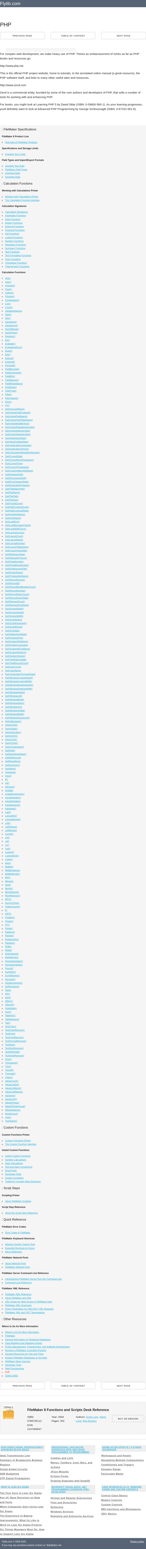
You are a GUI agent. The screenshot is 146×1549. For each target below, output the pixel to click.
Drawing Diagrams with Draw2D (70, 1481)
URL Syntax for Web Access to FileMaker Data (28, 1301)
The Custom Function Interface (20, 1144)
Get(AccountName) (15, 409)
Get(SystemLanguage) (16, 645)
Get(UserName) (13, 670)
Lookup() (9, 852)
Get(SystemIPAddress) (16, 641)
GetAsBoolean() (13, 721)
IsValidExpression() (14, 794)
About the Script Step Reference (21, 1213)
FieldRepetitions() (14, 383)
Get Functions (12, 233)
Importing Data (12, 173)
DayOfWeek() (12, 329)
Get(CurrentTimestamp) (17, 467)
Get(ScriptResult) (14, 627)
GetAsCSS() (11, 725)
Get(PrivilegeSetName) (16, 576)
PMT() (8, 914)
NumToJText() (12, 903)
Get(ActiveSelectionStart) (18, 434)
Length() (9, 834)
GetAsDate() (11, 728)
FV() (7, 405)
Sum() (8, 1012)
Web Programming (14, 1368)
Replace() (10, 943)
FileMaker (10, 1336)
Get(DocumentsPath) (15, 478)
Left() (7, 823)
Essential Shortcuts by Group (19, 1248)
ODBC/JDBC (11, 1375)
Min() (7, 877)
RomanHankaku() (14, 961)
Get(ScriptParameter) (16, 623)
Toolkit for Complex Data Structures (23, 1181)
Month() (9, 888)
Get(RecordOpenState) (16, 598)
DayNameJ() (11, 325)
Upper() (9, 1077)
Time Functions (13, 259)
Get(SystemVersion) (15, 656)
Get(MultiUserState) (15, 554)
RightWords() (11, 957)
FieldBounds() (12, 369)
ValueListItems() (13, 1088)
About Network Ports (15, 1263)
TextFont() (10, 1033)
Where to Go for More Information (22, 1332)
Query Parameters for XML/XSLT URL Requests (29, 1309)
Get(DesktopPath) (14, 474)
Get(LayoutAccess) (14, 532)
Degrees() (10, 336)
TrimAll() (9, 1070)
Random (9, 935)
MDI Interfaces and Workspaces (121, 1509)
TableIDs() (10, 1015)
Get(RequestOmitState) (17, 605)
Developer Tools (13, 1174)
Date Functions (12, 219)
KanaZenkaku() (13, 801)
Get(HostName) (13, 518)
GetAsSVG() (11, 736)
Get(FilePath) (12, 496)
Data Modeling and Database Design (23, 1343)
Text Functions (12, 252)
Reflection (57, 1507)
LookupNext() (12, 855)
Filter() (8, 394)
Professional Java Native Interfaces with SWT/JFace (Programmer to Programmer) (71, 1449)
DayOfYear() (11, 332)
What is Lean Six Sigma (15, 1487)
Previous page (22, 36)
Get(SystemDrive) (14, 638)
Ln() (7, 845)
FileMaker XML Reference (18, 1294)
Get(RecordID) (12, 583)
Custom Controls (111, 1504)
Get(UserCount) (13, 667)
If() (6, 779)
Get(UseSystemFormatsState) (20, 674)
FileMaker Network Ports (17, 1267)
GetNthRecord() (13, 757)
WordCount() (11, 1113)
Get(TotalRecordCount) (16, 663)
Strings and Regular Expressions (71, 1498)
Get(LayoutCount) (14, 536)
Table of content (73, 36)
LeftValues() (11, 827)
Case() (8, 289)
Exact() (8, 351)
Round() (9, 968)
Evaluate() (10, 343)
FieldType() (10, 391)
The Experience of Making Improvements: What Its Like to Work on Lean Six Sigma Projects (21, 1520)
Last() (8, 812)
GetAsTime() (11, 743)
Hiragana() (10, 772)
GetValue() (10, 768)
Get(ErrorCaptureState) (17, 481)
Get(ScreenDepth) (14, 608)
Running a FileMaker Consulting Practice (25, 1350)
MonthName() (12, 892)
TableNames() (12, 1019)
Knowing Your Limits (15, 154)
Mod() (8, 885)
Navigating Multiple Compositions (122, 1460)
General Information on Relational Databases (27, 1339)
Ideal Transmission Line (15, 1455)
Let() (7, 837)
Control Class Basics (114, 1495)
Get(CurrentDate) (14, 456)
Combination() (12, 300)
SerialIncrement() (14, 983)
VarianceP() (11, 1099)
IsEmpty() (10, 787)
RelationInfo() (12, 939)
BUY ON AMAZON (128, 1419)
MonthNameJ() (12, 895)
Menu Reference (13, 1251)
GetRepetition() (12, 761)
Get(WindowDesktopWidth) (19, 689)
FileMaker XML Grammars (18, 1305)
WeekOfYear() (12, 1103)
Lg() (7, 841)
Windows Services (62, 1511)
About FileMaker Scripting (18, 1201)
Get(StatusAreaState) (16, 634)
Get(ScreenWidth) (14, 616)
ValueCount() (11, 1081)
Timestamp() (11, 1063)
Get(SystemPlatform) (15, 652)
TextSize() (10, 1044)
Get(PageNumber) (14, 561)
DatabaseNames (13, 311)
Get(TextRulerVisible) (15, 659)
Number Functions (14, 241)
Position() (10, 917)
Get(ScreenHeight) (14, 612)
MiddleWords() (12, 874)
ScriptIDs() (10, 972)
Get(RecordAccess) (15, 579)
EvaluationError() (13, 347)
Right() (8, 950)
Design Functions (14, 223)
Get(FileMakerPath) (15, 489)
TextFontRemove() (14, 1037)
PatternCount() (12, 906)
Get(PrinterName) (14, 572)
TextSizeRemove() (14, 1048)
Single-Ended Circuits (14, 1469)
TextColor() (10, 1026)
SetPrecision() (12, 986)
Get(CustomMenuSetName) (19, 470)
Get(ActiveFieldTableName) (19, 420)
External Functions (14, 226)
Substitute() (11, 1008)
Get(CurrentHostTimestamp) (19, 460)
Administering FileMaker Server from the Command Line (33, 1279)
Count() (9, 307)
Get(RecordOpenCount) (17, 594)
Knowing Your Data (14, 166)
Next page (123, 36)
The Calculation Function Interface (22, 200)
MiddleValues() (12, 870)
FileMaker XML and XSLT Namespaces (25, 1312)
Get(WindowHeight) (15, 692)
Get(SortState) (12, 630)
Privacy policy (137, 1541)
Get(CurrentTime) (14, 463)
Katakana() (10, 808)
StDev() (9, 1001)
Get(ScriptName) (13, 619)
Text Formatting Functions (18, 255)
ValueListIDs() (12, 1084)
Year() (8, 1117)
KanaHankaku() (13, 797)
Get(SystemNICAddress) (17, 649)
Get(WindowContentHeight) (19, 678)
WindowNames (12, 1110)
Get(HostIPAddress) (15, 514)
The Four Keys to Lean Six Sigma (21, 1493)
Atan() (8, 282)
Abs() (8, 278)
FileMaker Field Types (16, 169)
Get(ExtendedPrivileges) (17, 485)
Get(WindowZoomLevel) (17, 717)
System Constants (14, 1178)
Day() (8, 318)
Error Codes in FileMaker (17, 1232)
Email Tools (11, 1170)
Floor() (8, 402)
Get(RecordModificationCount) (20, 587)
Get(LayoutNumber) (15, 543)
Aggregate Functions (15, 215)
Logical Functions (14, 237)
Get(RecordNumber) (15, 590)
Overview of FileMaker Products (21, 142)
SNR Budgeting (9, 1474)
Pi (6, 910)
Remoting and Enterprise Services (72, 1516)
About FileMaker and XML (18, 1298)
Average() (10, 285)
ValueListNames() (14, 1092)
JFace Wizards (60, 1471)
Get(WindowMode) (14, 699)
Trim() (8, 1066)
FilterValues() (11, 398)
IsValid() (9, 790)
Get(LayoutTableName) (17, 547)
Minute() (9, 881)
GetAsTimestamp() (14, 747)
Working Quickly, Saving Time (20, 1244)
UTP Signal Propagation (15, 1478)
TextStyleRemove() (14, 1055)
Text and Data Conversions (18, 1167)
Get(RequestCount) (15, 601)
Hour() (8, 776)
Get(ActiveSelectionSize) (17, 431)
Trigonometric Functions (17, 266)
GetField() (10, 750)
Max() (8, 863)
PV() (7, 925)
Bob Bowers (90, 1421)
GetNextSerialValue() (15, 754)
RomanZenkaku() (14, 965)
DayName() (11, 322)
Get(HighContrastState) (17, 510)
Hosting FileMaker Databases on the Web (26, 1357)
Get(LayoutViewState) (16, 550)
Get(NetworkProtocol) (16, 558)
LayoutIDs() (11, 816)
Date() (8, 314)
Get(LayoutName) (14, 540)
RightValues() (12, 954)
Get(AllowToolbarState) (16, 441)
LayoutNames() (13, 819)
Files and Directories (64, 1502)
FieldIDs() (10, 376)
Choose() (9, 296)
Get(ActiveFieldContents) (17, 412)
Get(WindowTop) (13, 707)
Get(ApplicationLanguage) (18, 445)
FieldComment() (13, 372)
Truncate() (10, 1073)
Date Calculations (14, 1163)
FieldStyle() (11, 387)
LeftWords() (11, 830)
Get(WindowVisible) (15, 710)
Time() (8, 1059)
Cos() (8, 303)
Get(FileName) (12, 492)
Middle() (9, 866)
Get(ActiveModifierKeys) (17, 423)
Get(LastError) (12, 521)
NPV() (8, 899)
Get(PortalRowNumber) (17, 565)
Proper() (9, 921)
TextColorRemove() (15, 1030)
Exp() (8, 354)
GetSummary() (12, 765)
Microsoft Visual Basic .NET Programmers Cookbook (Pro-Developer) (71, 1489)
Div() (7, 340)
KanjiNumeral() (12, 805)
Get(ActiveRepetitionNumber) (20, 427)
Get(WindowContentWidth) (18, 681)
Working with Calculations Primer (21, 196)
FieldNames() (12, 380)
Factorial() (10, 365)
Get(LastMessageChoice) (18, 525)
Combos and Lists (62, 1458)
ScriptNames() (12, 975)
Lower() (9, 859)
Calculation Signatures (16, 212)
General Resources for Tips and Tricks (24, 1354)
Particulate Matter (112, 1474)
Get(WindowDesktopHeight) (19, 685)
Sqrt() (8, 997)
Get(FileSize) (11, 500)
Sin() (7, 993)
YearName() (11, 1121)
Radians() (10, 932)
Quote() (9, 928)
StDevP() (9, 1004)
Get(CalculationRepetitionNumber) (22, 452)
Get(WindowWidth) (14, 714)
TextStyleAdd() (12, 1052)
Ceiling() (9, 293)
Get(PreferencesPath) (16, 569)
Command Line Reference (18, 1282)
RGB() (8, 946)
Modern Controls (111, 1500)
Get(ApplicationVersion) (17, 449)
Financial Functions (15, 230)
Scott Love (92, 1417)
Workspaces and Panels (116, 1455)
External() (10, 362)
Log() (7, 848)
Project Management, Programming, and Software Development (37, 1347)
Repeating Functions (15, 244)
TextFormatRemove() (15, 1041)
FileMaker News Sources (17, 1361)
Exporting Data (12, 177)
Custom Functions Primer (18, 1140)
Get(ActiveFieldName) (16, 416)
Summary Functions (15, 248)
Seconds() (10, 979)
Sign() (8, 990)
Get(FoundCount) (14, 503)
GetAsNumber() (13, 732)
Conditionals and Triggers (117, 1464)
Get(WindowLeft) (13, 696)
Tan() (7, 1023)
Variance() (10, 1095)
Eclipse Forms (60, 1476)
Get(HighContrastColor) (17, 507)
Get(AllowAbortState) (15, 438)
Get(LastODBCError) (15, 529)
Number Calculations (15, 1159)
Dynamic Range (111, 1469)
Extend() (9, 358)
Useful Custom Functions (17, 1156)
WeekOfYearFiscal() (15, 1106)
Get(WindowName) (14, 703)
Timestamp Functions (16, 263)
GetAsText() (11, 739)
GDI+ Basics (108, 1513)
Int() (7, 783)
